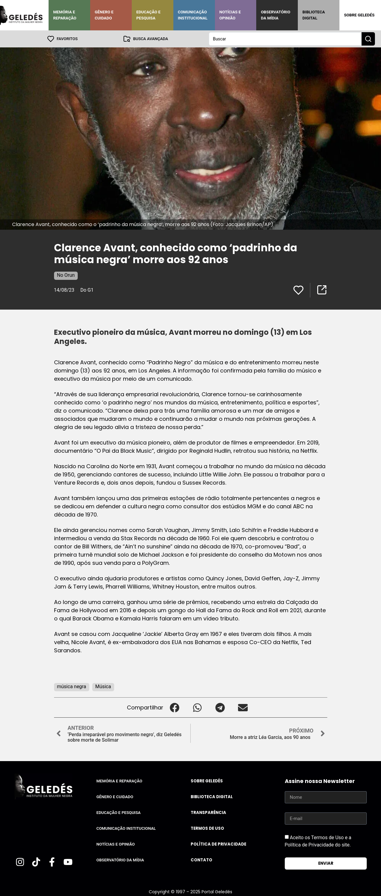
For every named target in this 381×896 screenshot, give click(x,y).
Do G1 (87, 290)
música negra (71, 686)
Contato (201, 860)
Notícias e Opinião (230, 15)
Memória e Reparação (64, 15)
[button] (174, 707)
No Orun (66, 275)
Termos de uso (207, 828)
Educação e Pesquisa (148, 15)
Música (103, 686)
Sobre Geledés (359, 15)
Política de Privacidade (218, 844)
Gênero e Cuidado (104, 15)
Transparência (208, 812)
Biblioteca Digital (313, 15)
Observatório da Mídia (275, 15)
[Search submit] (368, 39)
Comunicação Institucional (193, 15)
